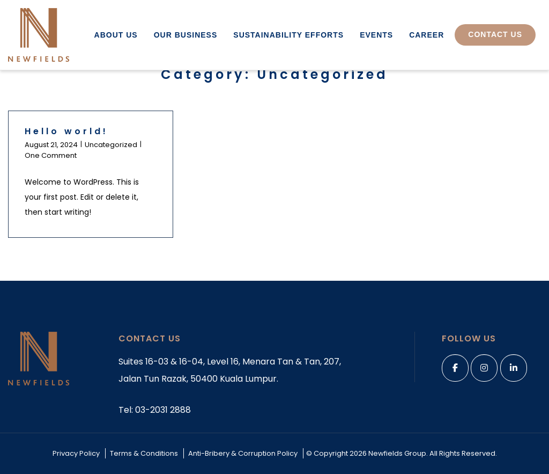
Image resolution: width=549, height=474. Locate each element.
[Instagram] (484, 368)
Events (376, 35)
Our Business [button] (186, 35)
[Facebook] (455, 368)
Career (426, 35)
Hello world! (66, 131)
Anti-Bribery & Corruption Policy (243, 453)
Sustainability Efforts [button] (288, 35)
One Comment (51, 155)
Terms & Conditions (144, 453)
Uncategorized (111, 145)
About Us (116, 35)
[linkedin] (513, 368)
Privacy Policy (76, 453)
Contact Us (495, 34)
